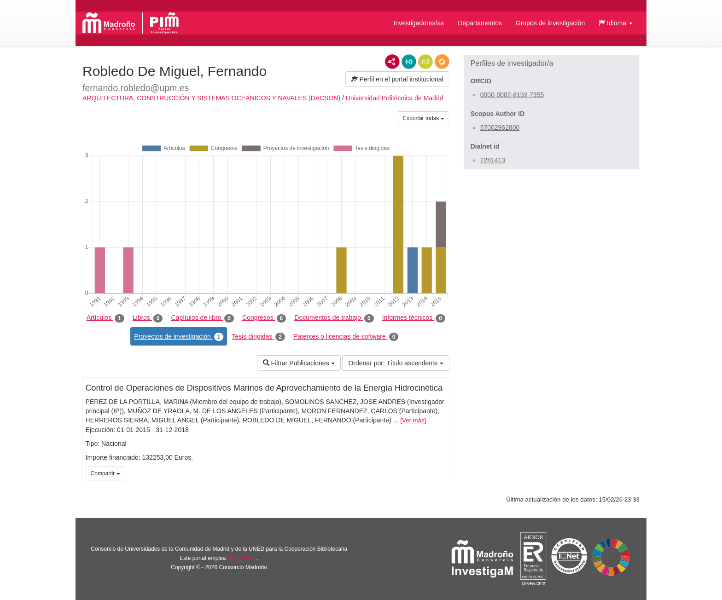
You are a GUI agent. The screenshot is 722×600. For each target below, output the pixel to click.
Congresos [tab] (264, 318)
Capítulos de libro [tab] (202, 318)
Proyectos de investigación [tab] (178, 337)
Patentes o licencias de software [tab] (345, 337)
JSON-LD (409, 61)
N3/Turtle (425, 61)
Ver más (413, 420)
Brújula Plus (242, 558)
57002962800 (500, 127)
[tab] (551, 63)
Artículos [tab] (105, 318)
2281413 (493, 160)
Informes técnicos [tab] (413, 318)
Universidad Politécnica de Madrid (394, 98)
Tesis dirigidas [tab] (258, 337)
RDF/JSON (442, 61)
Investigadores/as (419, 23)
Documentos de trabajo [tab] (333, 318)
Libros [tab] (148, 318)
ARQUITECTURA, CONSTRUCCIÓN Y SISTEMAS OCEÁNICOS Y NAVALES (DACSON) (211, 98)
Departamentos (480, 23)
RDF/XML (392, 61)
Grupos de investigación (550, 23)
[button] (616, 23)
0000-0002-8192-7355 (512, 94)
